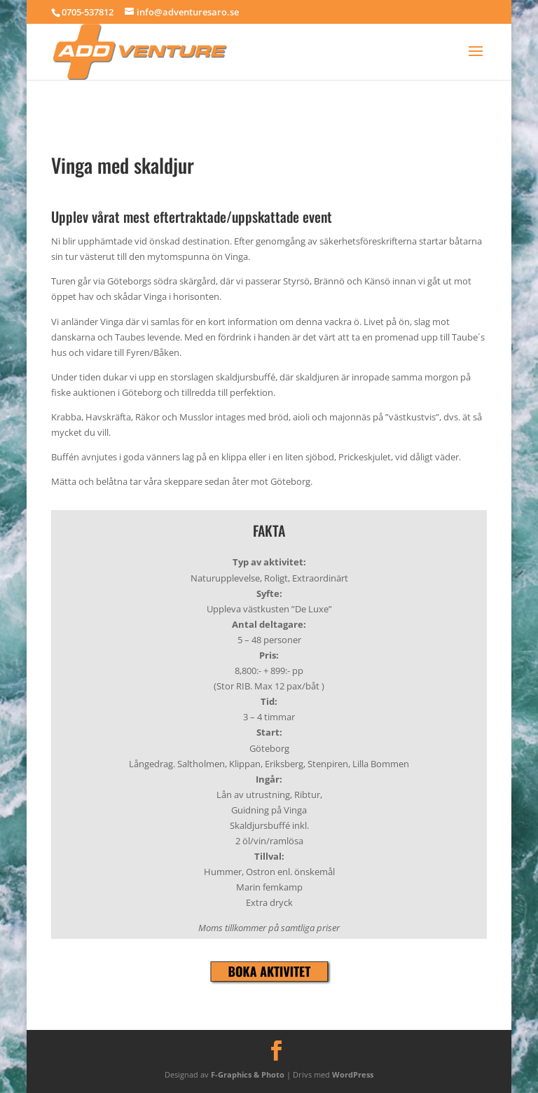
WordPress (352, 1074)
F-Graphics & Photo (247, 1074)
